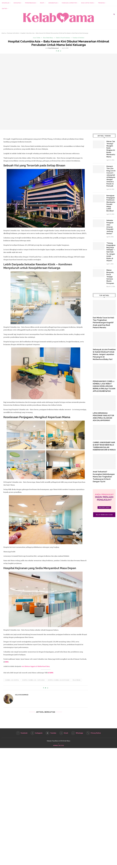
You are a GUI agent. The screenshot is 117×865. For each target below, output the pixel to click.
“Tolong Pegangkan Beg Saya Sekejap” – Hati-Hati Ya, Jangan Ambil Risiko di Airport (110, 252)
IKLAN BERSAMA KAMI (104, 515)
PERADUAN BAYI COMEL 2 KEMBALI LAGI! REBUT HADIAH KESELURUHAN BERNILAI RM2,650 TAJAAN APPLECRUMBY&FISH (104, 386)
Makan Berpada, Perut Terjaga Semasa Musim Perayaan (110, 276)
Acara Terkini (36, 38)
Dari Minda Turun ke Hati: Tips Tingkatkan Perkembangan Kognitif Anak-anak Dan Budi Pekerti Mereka (103, 323)
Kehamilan (5, 3)
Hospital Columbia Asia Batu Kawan (58, 680)
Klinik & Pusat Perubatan (63, 38)
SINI (6, 662)
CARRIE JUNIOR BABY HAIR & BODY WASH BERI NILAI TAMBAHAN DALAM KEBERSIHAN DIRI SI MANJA (104, 446)
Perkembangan (30, 3)
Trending (101, 3)
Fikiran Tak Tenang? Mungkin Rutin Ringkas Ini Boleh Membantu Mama (110, 149)
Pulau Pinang (77, 680)
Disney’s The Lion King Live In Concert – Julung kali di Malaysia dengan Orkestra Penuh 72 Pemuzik (110, 176)
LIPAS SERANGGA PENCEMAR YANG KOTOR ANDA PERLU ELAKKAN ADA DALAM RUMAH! (103, 416)
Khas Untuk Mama (87, 3)
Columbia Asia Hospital (12, 680)
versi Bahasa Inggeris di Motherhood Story (35, 666)
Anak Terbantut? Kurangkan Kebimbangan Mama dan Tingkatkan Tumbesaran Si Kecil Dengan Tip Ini (104, 477)
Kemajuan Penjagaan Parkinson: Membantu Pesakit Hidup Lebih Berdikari (110, 203)
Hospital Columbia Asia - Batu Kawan (33, 680)
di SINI (50, 673)
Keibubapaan (53, 3)
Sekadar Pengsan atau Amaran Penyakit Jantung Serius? (109, 226)
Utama (3, 33)
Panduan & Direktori (69, 3)
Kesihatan (17, 3)
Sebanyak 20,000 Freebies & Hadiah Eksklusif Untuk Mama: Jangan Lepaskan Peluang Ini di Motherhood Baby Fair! (104, 354)
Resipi (42, 3)
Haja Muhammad (53, 48)
